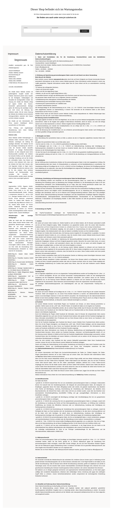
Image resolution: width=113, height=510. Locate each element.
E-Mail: (37, 30)
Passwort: (65, 30)
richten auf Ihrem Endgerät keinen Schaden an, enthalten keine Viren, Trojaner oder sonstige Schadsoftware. (70, 227)
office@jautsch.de (23, 83)
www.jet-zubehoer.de (67, 17)
